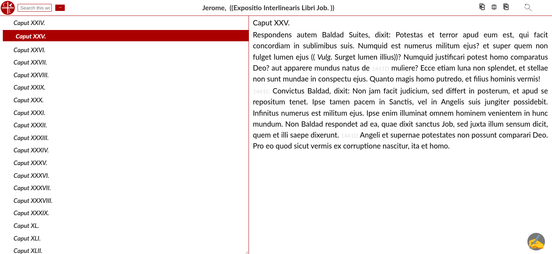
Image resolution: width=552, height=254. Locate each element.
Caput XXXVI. (31, 175)
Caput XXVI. (30, 49)
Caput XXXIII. (31, 137)
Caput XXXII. (30, 125)
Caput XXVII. (30, 62)
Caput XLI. (27, 238)
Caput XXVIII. (31, 75)
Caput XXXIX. (31, 213)
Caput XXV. (31, 36)
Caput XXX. (29, 100)
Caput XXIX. (29, 87)
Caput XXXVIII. (33, 200)
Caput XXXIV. (31, 150)
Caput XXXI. (29, 112)
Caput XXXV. (30, 163)
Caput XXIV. (29, 22)
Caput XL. (26, 225)
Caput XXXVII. (32, 188)
